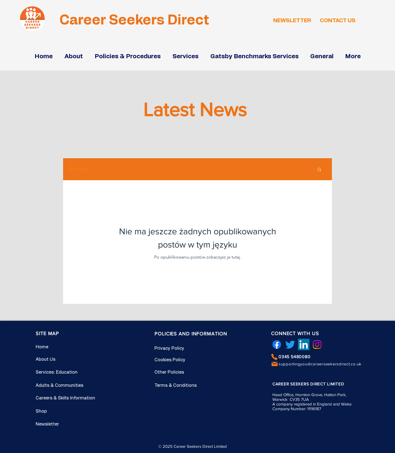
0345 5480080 (294, 356)
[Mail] (274, 364)
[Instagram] (317, 344)
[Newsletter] (55, 424)
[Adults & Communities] (64, 385)
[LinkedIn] (303, 344)
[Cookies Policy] (173, 359)
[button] (319, 170)
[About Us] (55, 359)
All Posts (79, 169)
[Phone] (274, 356)
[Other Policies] (173, 372)
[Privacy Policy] (173, 348)
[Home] (55, 346)
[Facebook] (277, 344)
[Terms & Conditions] (177, 385)
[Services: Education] (58, 372)
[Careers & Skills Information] (68, 398)
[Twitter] (290, 344)
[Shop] (55, 411)
